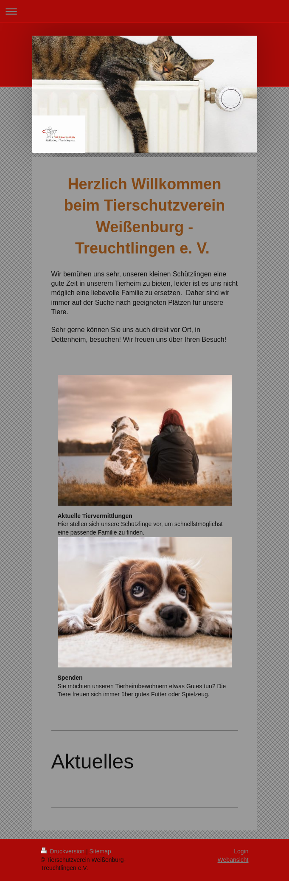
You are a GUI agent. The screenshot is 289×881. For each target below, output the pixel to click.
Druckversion (63, 851)
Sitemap (100, 851)
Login (241, 851)
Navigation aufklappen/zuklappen (144, 11)
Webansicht (233, 859)
